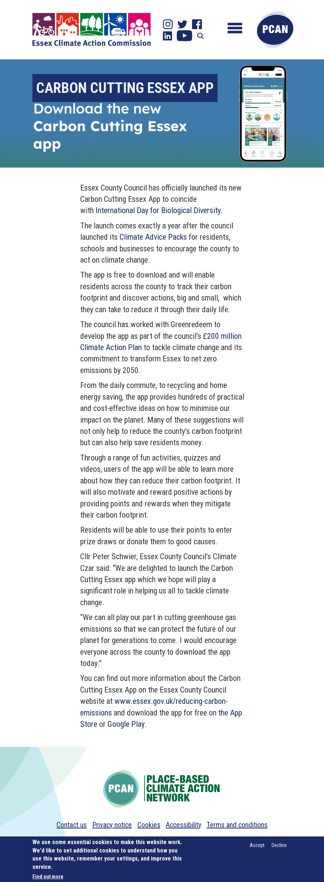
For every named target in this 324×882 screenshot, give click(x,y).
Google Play (126, 724)
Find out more (47, 876)
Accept (257, 845)
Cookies (148, 824)
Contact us (71, 824)
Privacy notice (112, 824)
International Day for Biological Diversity (157, 210)
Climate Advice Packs (153, 237)
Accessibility (183, 824)
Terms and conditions (237, 824)
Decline (279, 845)
